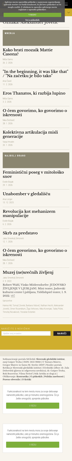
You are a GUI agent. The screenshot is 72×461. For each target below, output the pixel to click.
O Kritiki (26, 379)
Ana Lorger (7, 199)
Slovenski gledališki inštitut (50, 359)
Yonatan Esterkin (27, 312)
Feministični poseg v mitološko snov (33, 174)
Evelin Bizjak (8, 181)
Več (13, 295)
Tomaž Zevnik (19, 305)
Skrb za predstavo (20, 233)
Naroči (62, 333)
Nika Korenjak (46, 308)
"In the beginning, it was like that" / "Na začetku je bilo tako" (35, 73)
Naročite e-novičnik (15, 328)
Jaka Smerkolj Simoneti (13, 238)
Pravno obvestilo (11, 379)
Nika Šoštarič (9, 120)
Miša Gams (8, 59)
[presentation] (22, 341)
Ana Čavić (7, 81)
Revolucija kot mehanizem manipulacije (29, 213)
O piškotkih (36, 376)
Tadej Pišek (58, 308)
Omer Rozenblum (18, 308)
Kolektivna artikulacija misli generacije (30, 134)
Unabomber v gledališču (26, 194)
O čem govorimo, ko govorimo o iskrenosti (35, 112)
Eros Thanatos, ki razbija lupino (34, 93)
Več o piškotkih (32, 20)
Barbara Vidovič (33, 305)
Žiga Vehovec (33, 308)
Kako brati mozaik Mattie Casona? (28, 52)
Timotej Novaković (11, 312)
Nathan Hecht (47, 305)
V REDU (32, 15)
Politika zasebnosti (54, 376)
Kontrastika (23, 376)
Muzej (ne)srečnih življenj (28, 272)
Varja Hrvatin (8, 141)
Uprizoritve (7, 300)
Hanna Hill (7, 305)
